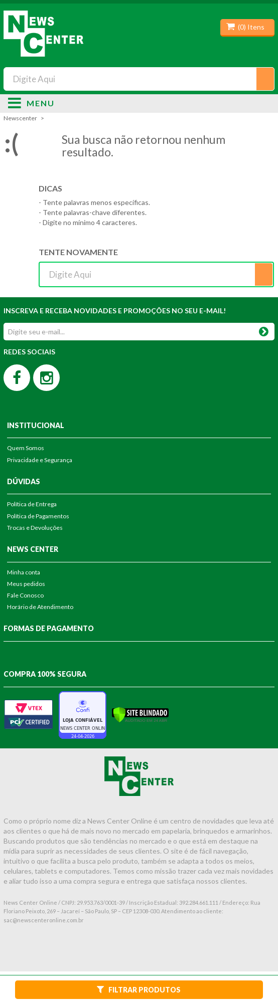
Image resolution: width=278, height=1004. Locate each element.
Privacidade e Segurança (39, 460)
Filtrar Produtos (139, 989)
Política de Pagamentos (38, 516)
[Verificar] (140, 714)
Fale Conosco (25, 595)
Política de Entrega (32, 504)
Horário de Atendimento (40, 607)
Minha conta (23, 572)
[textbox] (139, 79)
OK (263, 329)
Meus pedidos (26, 583)
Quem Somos (25, 448)
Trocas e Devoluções (35, 527)
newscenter (20, 118)
